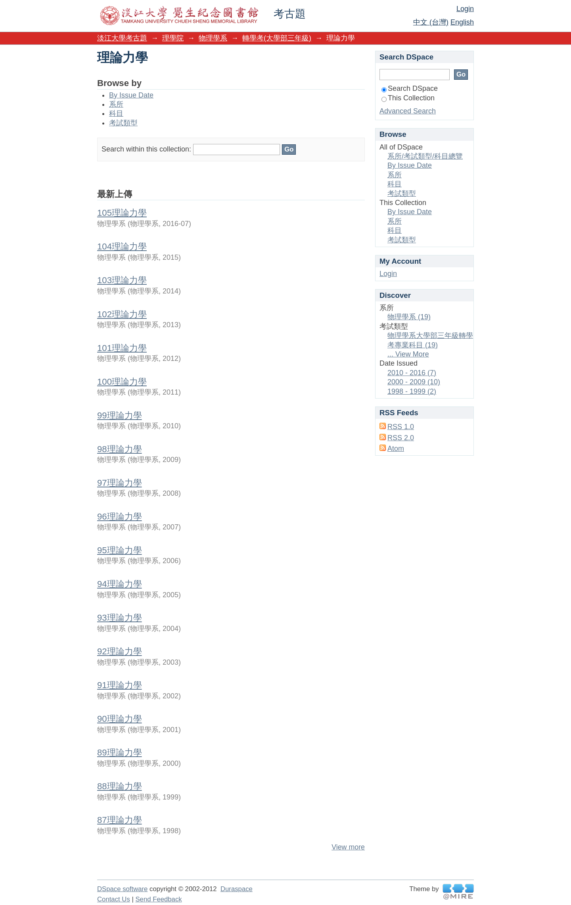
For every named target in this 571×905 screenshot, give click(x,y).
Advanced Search (407, 111)
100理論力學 (122, 382)
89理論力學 (119, 752)
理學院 (173, 38)
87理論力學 (119, 820)
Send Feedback (158, 899)
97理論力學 (119, 483)
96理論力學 (119, 517)
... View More (408, 354)
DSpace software (122, 889)
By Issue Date (131, 95)
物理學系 (213, 38)
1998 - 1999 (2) (411, 391)
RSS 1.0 (400, 427)
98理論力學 (119, 449)
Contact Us (113, 899)
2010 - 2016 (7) (411, 373)
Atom (395, 448)
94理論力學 (119, 584)
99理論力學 (119, 415)
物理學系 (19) (409, 317)
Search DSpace (409, 88)
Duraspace (236, 889)
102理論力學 (122, 314)
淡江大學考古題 (122, 38)
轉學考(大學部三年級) (276, 38)
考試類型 (123, 123)
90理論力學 (119, 719)
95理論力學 (119, 550)
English (462, 22)
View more (348, 847)
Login (465, 9)
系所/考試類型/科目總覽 (425, 156)
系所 (116, 104)
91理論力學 (119, 685)
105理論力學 (122, 213)
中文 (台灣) (430, 22)
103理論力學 (122, 280)
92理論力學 (119, 651)
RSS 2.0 (400, 438)
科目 (116, 113)
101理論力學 (122, 348)
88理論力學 (119, 786)
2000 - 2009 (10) (413, 382)
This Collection (408, 98)
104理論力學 (122, 246)
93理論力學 (119, 618)
